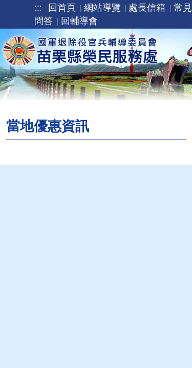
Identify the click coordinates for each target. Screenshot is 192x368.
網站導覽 (102, 8)
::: (38, 8)
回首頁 (62, 8)
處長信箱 (147, 8)
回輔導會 (79, 21)
